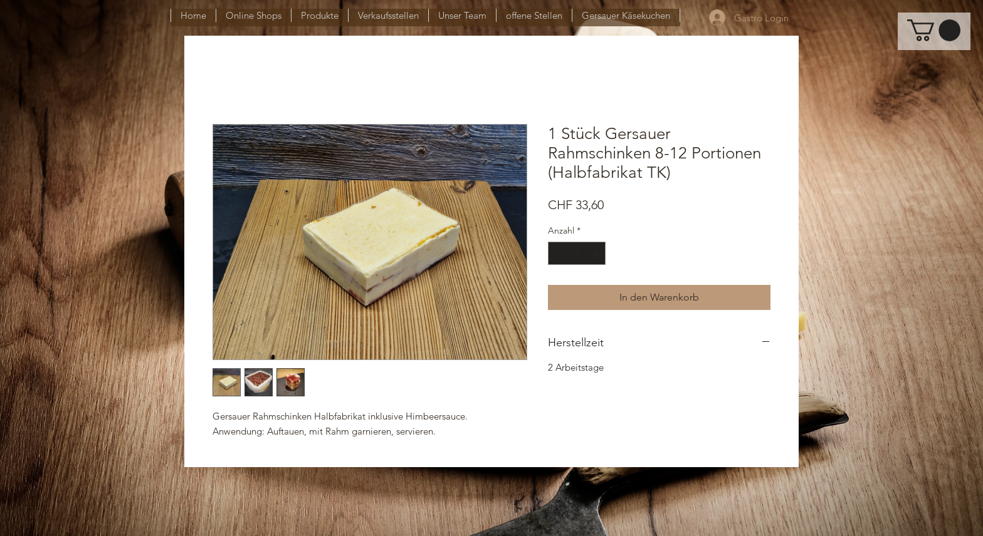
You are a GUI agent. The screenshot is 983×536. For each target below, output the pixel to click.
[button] (933, 30)
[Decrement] (557, 253)
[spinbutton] (576, 253)
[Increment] (596, 253)
